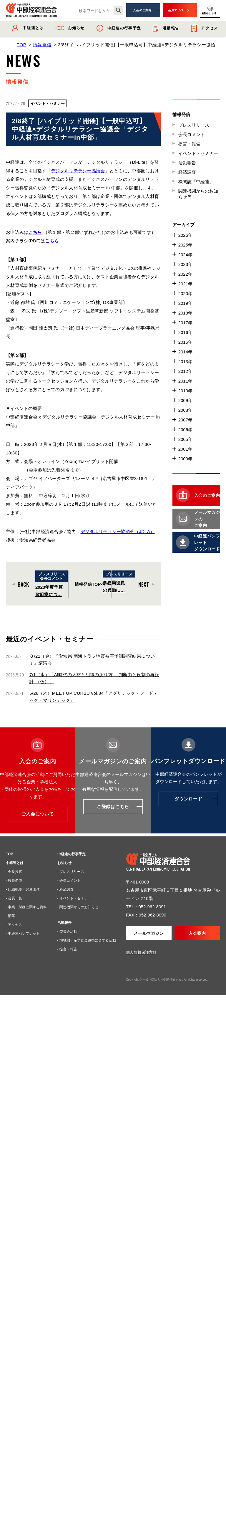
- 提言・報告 (67, 949)
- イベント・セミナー (74, 898)
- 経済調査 (65, 889)
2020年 (185, 293)
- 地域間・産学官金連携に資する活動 (86, 940)
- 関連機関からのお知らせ (77, 907)
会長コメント (191, 134)
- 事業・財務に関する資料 (26, 907)
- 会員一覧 (14, 898)
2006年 (185, 429)
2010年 (185, 390)
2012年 (185, 371)
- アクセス (14, 925)
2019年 (185, 303)
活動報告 (187, 162)
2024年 (185, 254)
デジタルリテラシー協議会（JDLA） (118, 531)
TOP (21, 44)
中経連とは (15, 863)
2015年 (185, 342)
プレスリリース (193, 125)
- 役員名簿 (14, 881)
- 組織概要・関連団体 (23, 889)
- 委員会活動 (67, 931)
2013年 (185, 361)
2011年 (185, 380)
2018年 (185, 312)
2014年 (185, 351)
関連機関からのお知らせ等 (198, 193)
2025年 (185, 244)
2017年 (185, 322)
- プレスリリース (70, 872)
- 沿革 (10, 916)
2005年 (185, 439)
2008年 (185, 410)
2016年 (185, 332)
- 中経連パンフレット (23, 934)
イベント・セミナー (198, 153)
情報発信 (42, 44)
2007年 (185, 419)
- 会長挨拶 (14, 872)
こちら (52, 240)
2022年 (185, 274)
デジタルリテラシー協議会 (78, 170)
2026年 (185, 235)
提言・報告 (189, 143)
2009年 (185, 400)
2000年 (185, 458)
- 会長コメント (69, 881)
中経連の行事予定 (71, 854)
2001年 (185, 448)
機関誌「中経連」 (196, 181)
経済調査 (187, 172)
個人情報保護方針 (141, 952)
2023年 (185, 264)
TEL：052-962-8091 (146, 906)
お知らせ (64, 863)
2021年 (185, 283)
